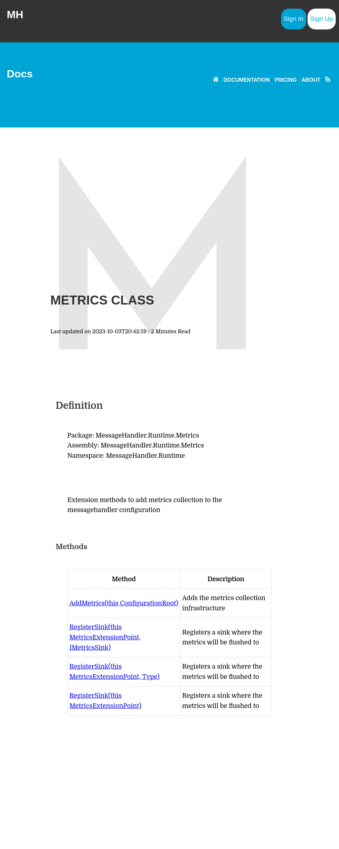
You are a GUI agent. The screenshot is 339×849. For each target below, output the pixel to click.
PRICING (286, 80)
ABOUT (311, 80)
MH (15, 15)
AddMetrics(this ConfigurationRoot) (123, 603)
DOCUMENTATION (246, 80)
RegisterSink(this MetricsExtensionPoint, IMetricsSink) (105, 637)
